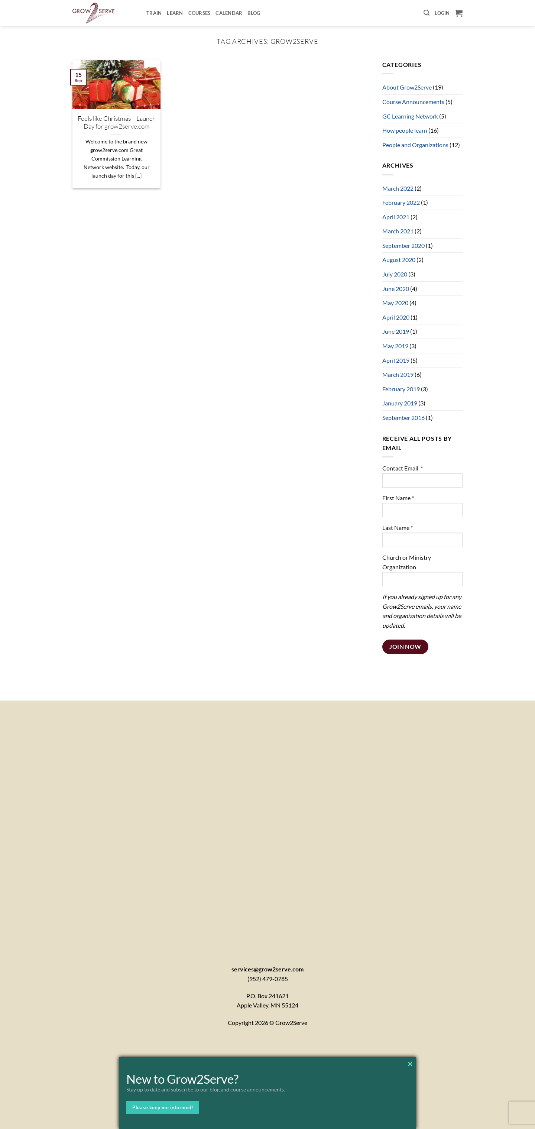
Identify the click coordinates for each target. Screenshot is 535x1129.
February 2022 (401, 202)
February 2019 (401, 388)
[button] (426, 13)
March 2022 (398, 188)
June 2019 (395, 331)
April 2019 (395, 360)
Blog (253, 13)
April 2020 (395, 317)
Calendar (228, 13)
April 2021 (395, 216)
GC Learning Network (410, 116)
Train (154, 13)
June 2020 (395, 288)
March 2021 (398, 230)
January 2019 (399, 403)
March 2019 (398, 374)
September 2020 (403, 245)
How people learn (404, 130)
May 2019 (395, 345)
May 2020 (395, 302)
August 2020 (398, 259)
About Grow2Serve (407, 87)
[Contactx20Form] (267, 823)
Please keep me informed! (162, 1107)
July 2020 (394, 274)
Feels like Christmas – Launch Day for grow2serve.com (117, 122)
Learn (175, 13)
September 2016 (403, 417)
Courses (199, 13)
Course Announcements (413, 101)
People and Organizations (415, 144)
